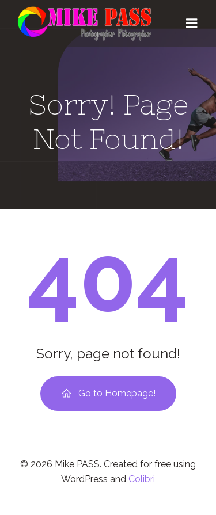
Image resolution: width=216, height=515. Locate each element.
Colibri (141, 479)
